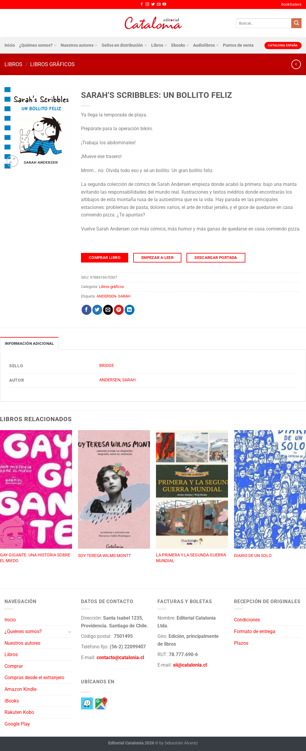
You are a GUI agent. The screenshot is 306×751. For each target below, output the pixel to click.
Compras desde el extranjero (34, 677)
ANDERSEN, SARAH (117, 380)
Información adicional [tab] (29, 343)
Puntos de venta (238, 45)
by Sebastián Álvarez (178, 743)
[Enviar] (296, 23)
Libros (159, 45)
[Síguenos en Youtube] (164, 4)
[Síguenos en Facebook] (141, 4)
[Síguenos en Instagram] (147, 4)
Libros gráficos (52, 64)
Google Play (17, 724)
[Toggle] (69, 631)
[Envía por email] (108, 310)
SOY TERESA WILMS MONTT (104, 555)
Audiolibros (206, 45)
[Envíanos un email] (158, 4)
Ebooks (180, 45)
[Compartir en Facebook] (86, 310)
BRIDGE (106, 365)
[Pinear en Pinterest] (119, 310)
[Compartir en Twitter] (97, 310)
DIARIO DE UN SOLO (253, 555)
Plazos (241, 643)
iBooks (11, 701)
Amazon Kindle (20, 689)
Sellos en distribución (124, 45)
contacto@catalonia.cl (120, 657)
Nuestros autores (79, 45)
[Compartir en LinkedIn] (129, 310)
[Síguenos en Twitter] (153, 4)
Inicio (9, 45)
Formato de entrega (254, 631)
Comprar (13, 666)
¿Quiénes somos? (37, 45)
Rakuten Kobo (19, 712)
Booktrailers (291, 4)
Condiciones (247, 620)
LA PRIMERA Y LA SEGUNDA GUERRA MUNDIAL (191, 558)
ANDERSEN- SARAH (113, 296)
